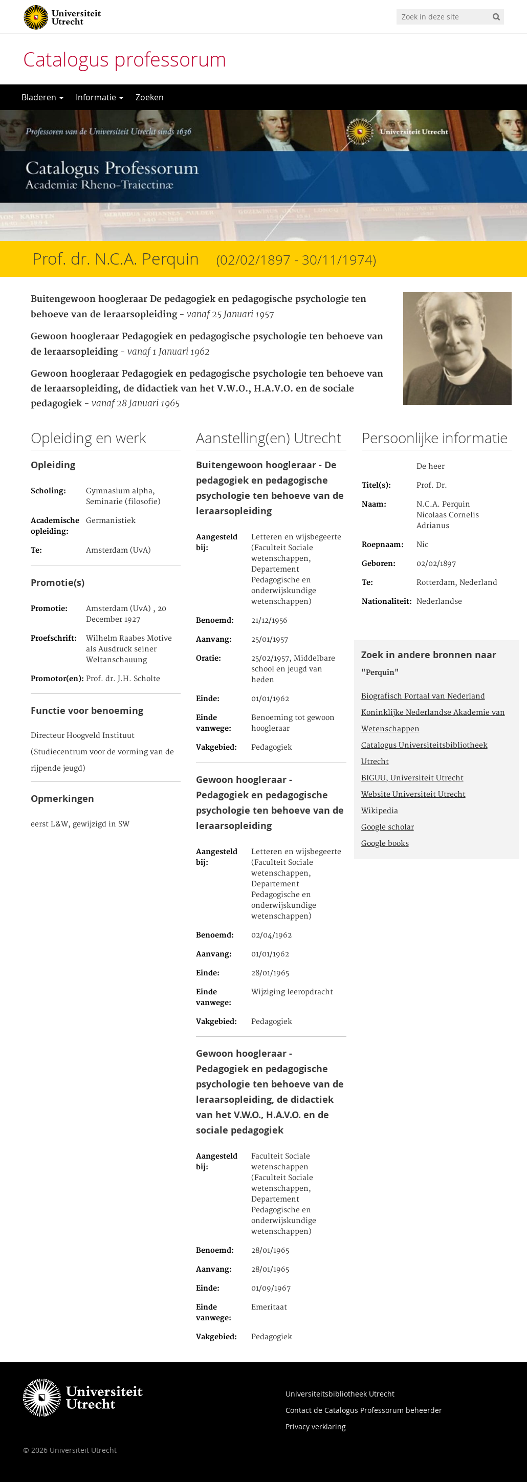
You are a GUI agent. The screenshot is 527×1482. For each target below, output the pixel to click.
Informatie (99, 97)
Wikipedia (379, 811)
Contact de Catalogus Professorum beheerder (364, 1410)
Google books (385, 843)
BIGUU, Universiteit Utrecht (412, 778)
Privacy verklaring (316, 1426)
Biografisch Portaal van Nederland (423, 696)
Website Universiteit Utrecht (413, 794)
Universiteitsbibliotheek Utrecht (340, 1394)
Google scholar (387, 827)
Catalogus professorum (125, 59)
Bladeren (42, 97)
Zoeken (150, 97)
